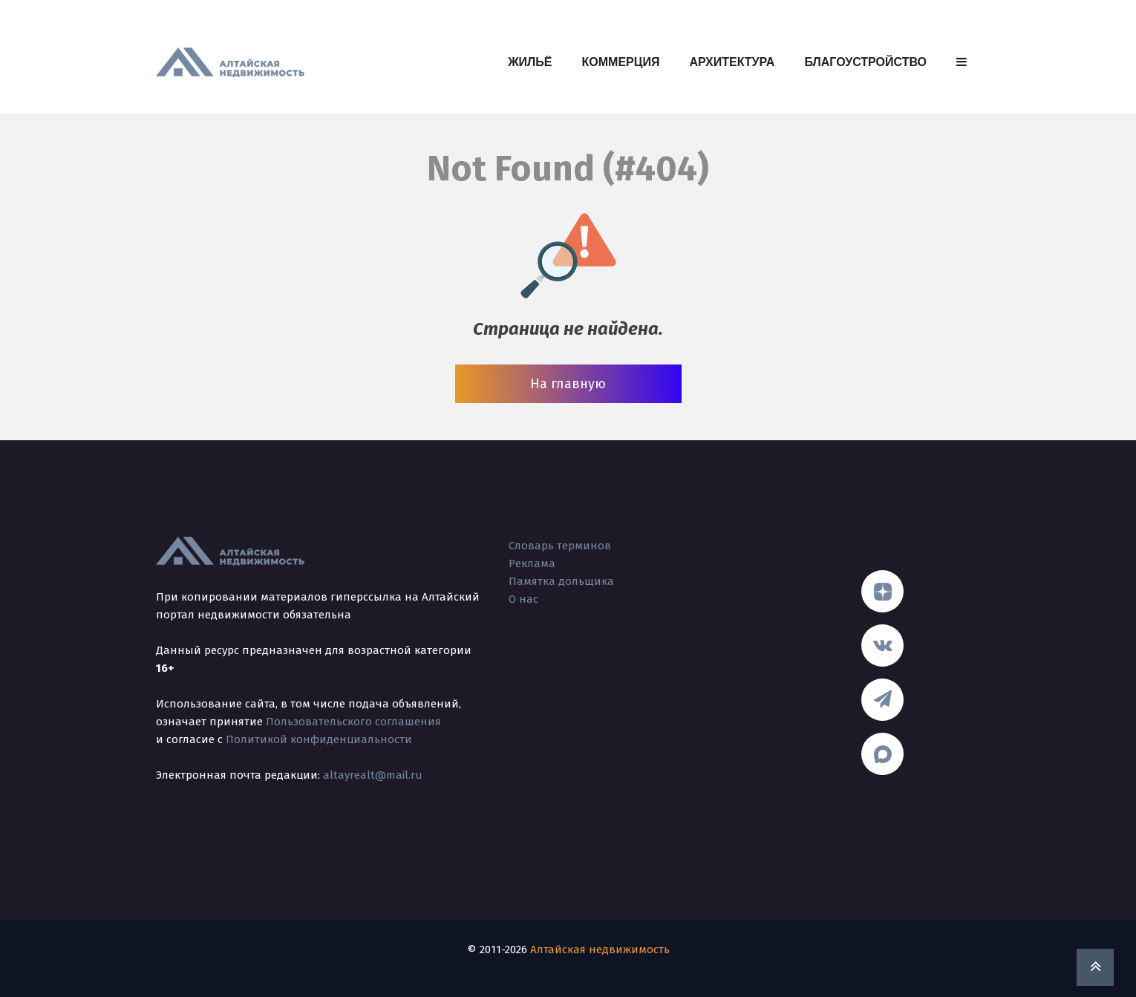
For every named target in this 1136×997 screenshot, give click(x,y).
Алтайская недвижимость (600, 949)
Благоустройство (865, 62)
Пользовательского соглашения (353, 721)
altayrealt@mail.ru (372, 775)
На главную (568, 384)
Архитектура (731, 62)
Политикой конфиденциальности (319, 739)
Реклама (532, 563)
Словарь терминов (560, 545)
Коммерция (621, 62)
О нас (523, 599)
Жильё (530, 62)
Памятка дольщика (561, 581)
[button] (961, 62)
